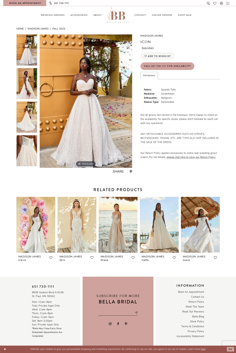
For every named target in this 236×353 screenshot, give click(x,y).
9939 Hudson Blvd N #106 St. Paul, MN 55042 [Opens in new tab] (48, 294)
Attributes (149, 76)
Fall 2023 (58, 29)
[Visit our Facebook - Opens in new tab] (118, 324)
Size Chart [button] (148, 48)
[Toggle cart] (228, 3)
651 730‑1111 (43, 286)
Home (20, 29)
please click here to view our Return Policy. (191, 158)
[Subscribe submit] (136, 313)
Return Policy (196, 302)
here (203, 349)
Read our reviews (193, 312)
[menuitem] (52, 15)
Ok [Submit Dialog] (230, 349)
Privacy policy (196, 331)
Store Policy (197, 321)
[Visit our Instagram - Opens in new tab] (110, 324)
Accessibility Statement (190, 336)
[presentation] (35, 225)
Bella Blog (198, 317)
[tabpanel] (26, 51)
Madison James (38, 29)
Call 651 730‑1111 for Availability (168, 67)
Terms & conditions (192, 326)
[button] (221, 3)
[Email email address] (118, 313)
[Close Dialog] (5, 349)
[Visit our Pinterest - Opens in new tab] (126, 324)
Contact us (197, 297)
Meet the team (195, 307)
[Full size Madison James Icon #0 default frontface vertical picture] (86, 101)
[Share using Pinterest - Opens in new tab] (131, 172)
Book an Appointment (191, 292)
